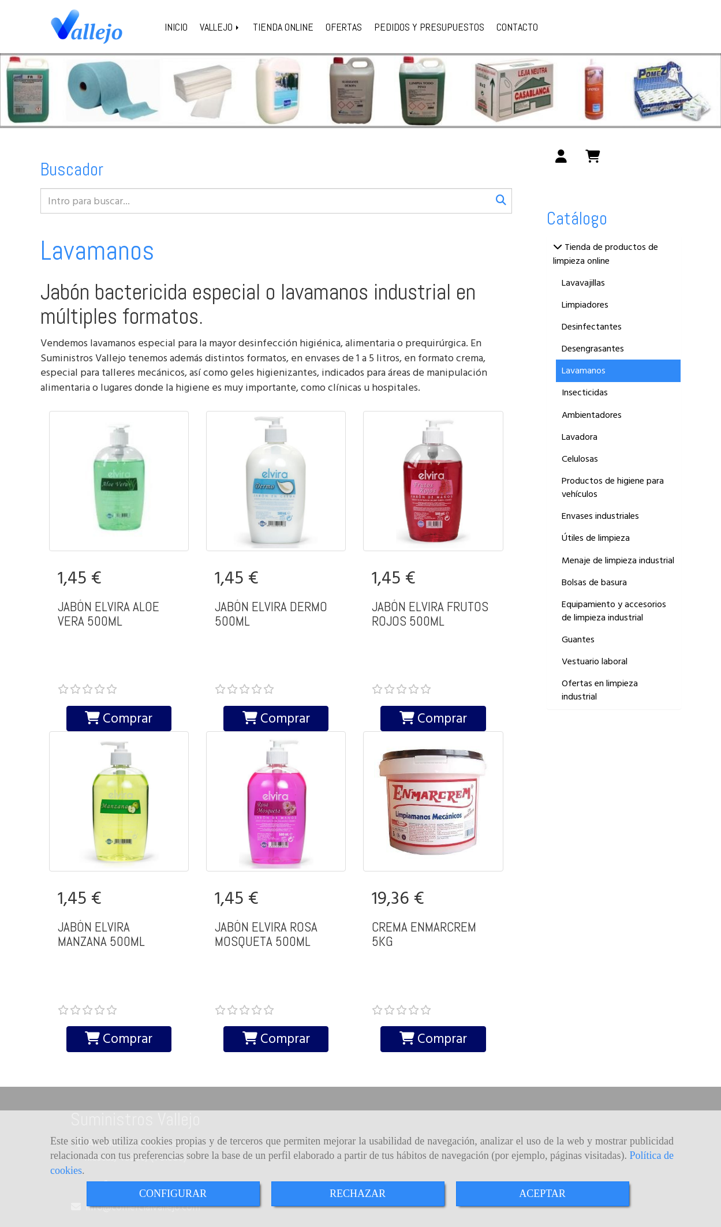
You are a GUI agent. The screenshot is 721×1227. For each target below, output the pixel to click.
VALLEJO (220, 26)
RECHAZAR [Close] (358, 1193)
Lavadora (579, 436)
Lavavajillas (583, 282)
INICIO (176, 26)
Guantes (578, 639)
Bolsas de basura (594, 582)
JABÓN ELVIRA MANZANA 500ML (101, 890)
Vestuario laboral (594, 661)
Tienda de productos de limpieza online (605, 254)
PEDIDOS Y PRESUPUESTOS (429, 26)
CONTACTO (517, 26)
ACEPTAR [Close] (542, 1193)
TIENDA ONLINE (283, 26)
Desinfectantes (592, 326)
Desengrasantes (593, 348)
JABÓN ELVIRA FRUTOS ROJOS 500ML (430, 614)
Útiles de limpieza (596, 537)
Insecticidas (585, 392)
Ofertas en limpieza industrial (600, 690)
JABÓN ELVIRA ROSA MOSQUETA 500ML (266, 890)
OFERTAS (344, 26)
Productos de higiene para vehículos (613, 487)
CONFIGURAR (173, 1193)
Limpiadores (585, 304)
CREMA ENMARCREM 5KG (424, 890)
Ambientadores (592, 414)
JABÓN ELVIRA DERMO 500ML (271, 614)
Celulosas (580, 458)
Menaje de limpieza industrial (618, 560)
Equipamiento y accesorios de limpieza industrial (614, 611)
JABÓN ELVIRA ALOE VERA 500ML (108, 614)
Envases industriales (600, 515)
